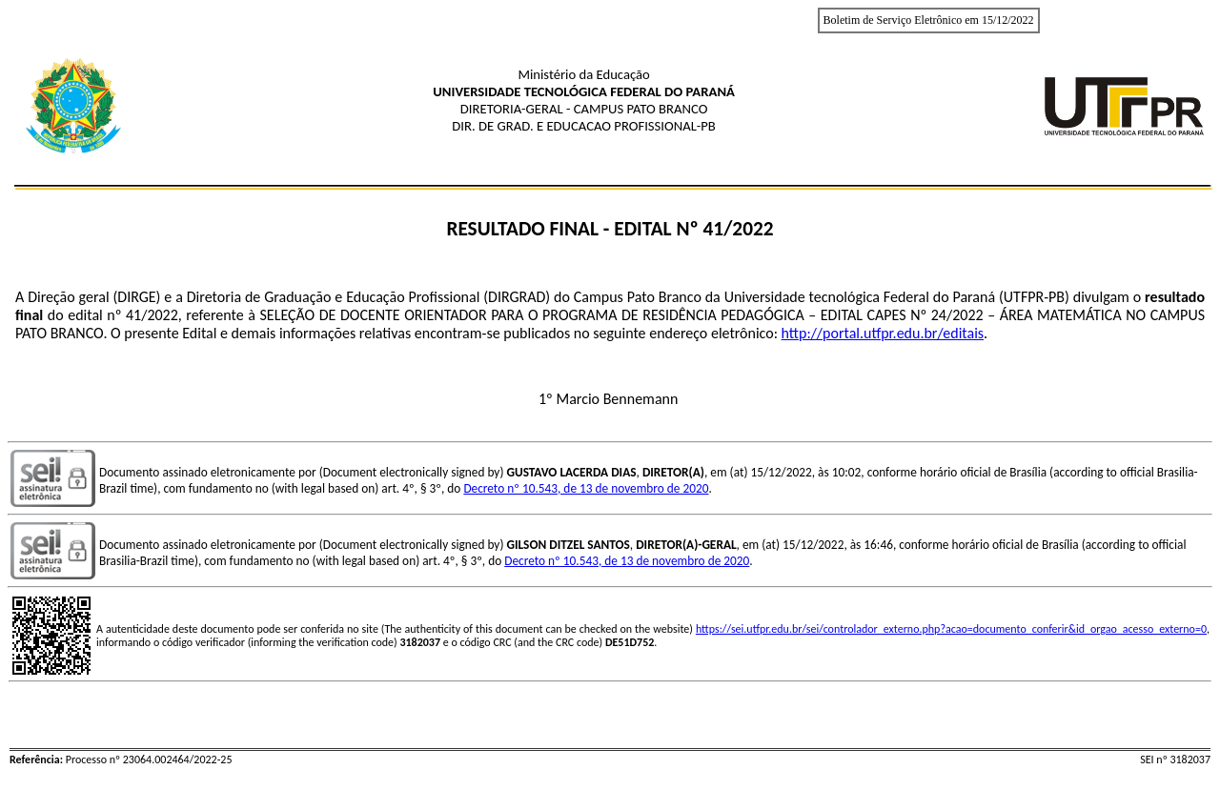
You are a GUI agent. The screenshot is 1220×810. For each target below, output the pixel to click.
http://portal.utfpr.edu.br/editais (883, 333)
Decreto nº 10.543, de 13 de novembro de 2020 (585, 488)
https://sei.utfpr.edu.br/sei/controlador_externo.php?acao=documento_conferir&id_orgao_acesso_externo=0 (951, 629)
